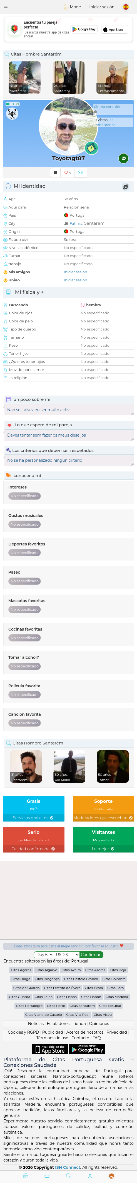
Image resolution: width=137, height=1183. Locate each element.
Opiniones (99, 1023)
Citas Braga (20, 979)
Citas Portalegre (29, 1006)
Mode (72, 7)
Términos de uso (52, 1037)
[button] (6, 6)
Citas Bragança (47, 979)
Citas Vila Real (77, 1014)
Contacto (80, 1037)
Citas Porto (56, 1006)
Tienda (79, 1023)
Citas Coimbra (114, 979)
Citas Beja (118, 970)
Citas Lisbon (91, 997)
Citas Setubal (110, 1006)
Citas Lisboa (67, 997)
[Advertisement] (68, 29)
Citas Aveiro (71, 970)
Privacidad (117, 1032)
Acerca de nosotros (84, 1032)
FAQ (96, 1037)
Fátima (76, 223)
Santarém (94, 223)
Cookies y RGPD (23, 1032)
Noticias (36, 1023)
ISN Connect (67, 1167)
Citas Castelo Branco (81, 979)
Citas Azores (95, 970)
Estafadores (58, 1023)
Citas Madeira (117, 997)
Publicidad (52, 1032)
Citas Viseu (103, 1014)
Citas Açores (21, 970)
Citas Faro (115, 988)
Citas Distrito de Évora (62, 988)
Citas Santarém (82, 1006)
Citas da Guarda (26, 988)
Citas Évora (94, 988)
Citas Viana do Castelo (43, 1014)
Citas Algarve (46, 970)
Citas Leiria (44, 997)
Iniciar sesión (101, 6)
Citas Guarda (19, 997)
